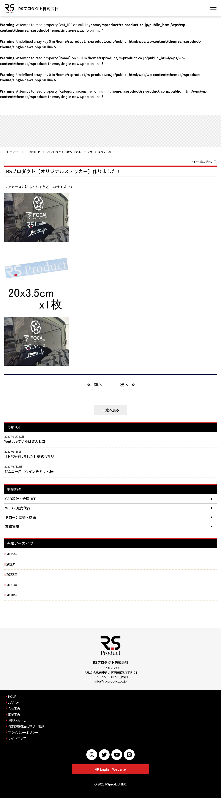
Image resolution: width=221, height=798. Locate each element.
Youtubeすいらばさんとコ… (26, 441)
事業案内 (14, 714)
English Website (113, 769)
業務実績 (12, 526)
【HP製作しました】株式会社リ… (30, 456)
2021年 (11, 584)
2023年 (11, 564)
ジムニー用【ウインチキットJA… (30, 471)
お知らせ (35, 152)
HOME (12, 696)
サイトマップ (17, 738)
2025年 (11, 553)
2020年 (11, 594)
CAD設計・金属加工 (20, 498)
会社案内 (14, 708)
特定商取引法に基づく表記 (26, 726)
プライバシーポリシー (23, 732)
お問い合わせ (17, 720)
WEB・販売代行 (17, 507)
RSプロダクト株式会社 (38, 8)
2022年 (11, 574)
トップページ (14, 152)
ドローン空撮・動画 (20, 517)
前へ (98, 384)
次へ (124, 384)
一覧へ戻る (110, 409)
